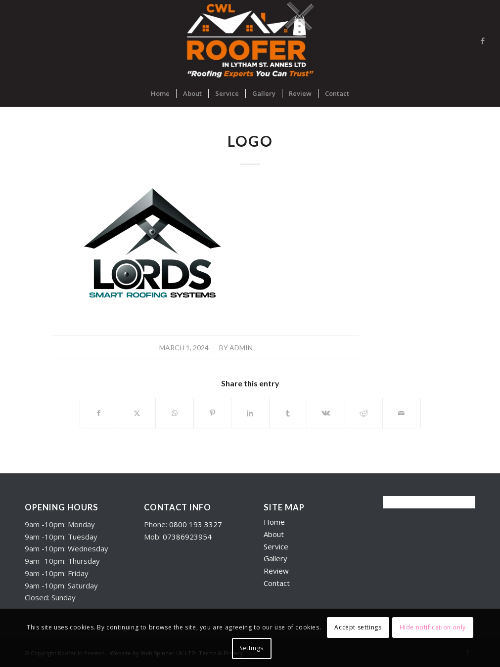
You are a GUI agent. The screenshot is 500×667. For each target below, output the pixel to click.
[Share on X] (136, 413)
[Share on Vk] (325, 413)
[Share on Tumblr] (288, 413)
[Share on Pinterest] (212, 413)
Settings (251, 648)
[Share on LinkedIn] (250, 413)
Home (274, 522)
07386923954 (187, 537)
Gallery (275, 558)
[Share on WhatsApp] (174, 413)
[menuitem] (160, 93)
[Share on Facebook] (99, 413)
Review (276, 571)
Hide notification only (433, 627)
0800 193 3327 (195, 524)
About (274, 534)
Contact (277, 583)
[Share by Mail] (401, 413)
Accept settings (357, 627)
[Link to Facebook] (482, 40)
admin (241, 347)
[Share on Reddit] (363, 413)
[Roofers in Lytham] (250, 40)
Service (276, 546)
